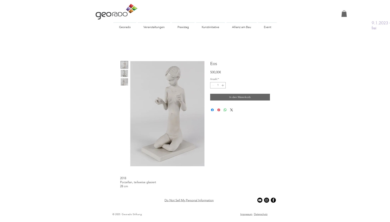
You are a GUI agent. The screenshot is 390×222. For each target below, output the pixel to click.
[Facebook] (273, 200)
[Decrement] (213, 85)
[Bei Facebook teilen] (212, 110)
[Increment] (223, 85)
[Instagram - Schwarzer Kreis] (266, 200)
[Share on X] (232, 110)
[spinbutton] (218, 85)
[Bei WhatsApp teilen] (225, 110)
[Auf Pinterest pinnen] (219, 110)
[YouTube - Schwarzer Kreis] (259, 200)
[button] (344, 13)
